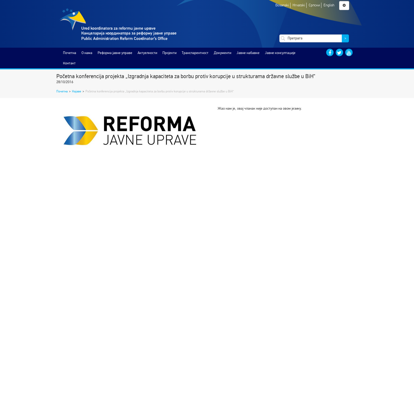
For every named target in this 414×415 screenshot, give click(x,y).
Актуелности (147, 53)
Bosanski (282, 5)
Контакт (69, 63)
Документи (222, 53)
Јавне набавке (248, 53)
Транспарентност (195, 53)
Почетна (69, 53)
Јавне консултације (280, 53)
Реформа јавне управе (115, 53)
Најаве (76, 91)
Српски (314, 5)
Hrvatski (299, 5)
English (329, 5)
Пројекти (169, 53)
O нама (86, 53)
